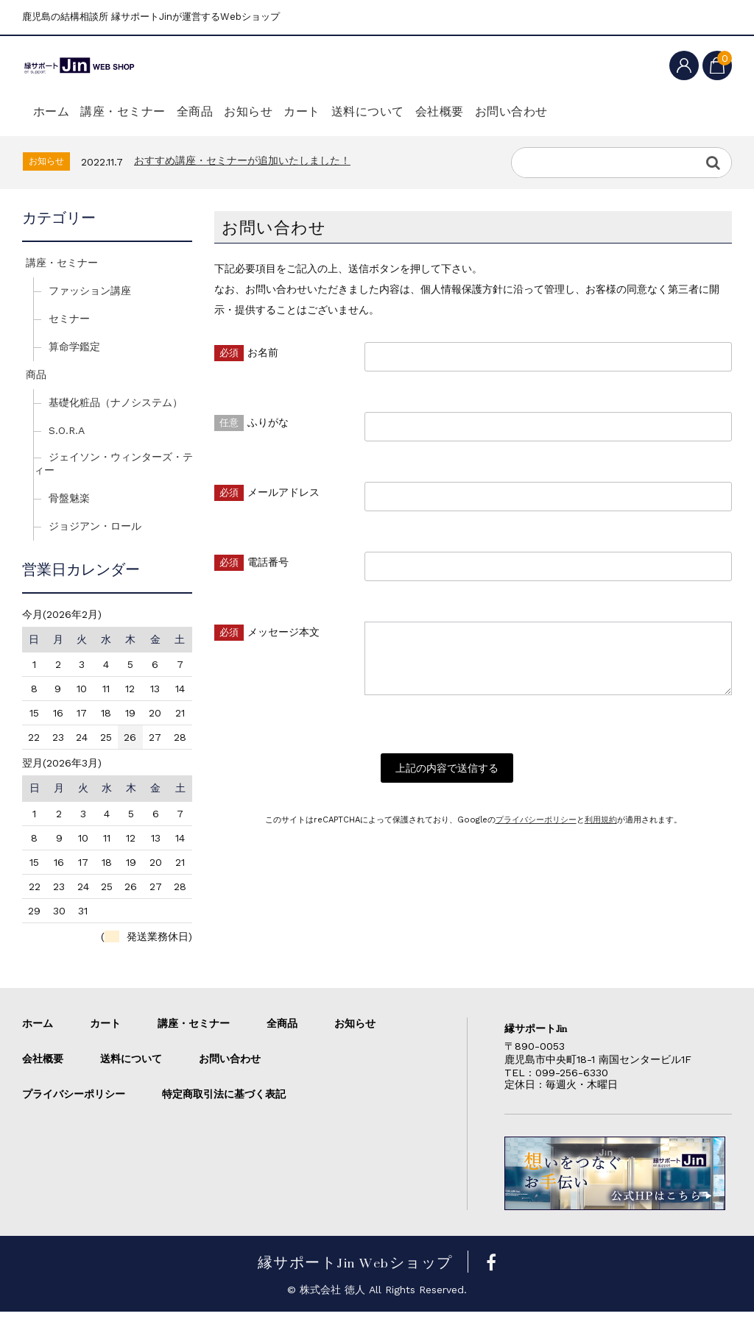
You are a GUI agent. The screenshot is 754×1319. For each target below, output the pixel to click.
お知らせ (297, 112)
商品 (36, 382)
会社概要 (534, 112)
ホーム (55, 112)
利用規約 (601, 834)
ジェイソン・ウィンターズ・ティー (113, 470)
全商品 (227, 112)
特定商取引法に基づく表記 (224, 1101)
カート (367, 112)
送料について (448, 112)
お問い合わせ (620, 112)
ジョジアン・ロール (95, 533)
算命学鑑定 (74, 354)
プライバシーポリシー (536, 834)
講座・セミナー (141, 112)
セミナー (69, 326)
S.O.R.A (67, 438)
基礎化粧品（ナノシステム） (116, 410)
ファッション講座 (90, 298)
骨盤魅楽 (69, 505)
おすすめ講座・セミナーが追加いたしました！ (242, 168)
